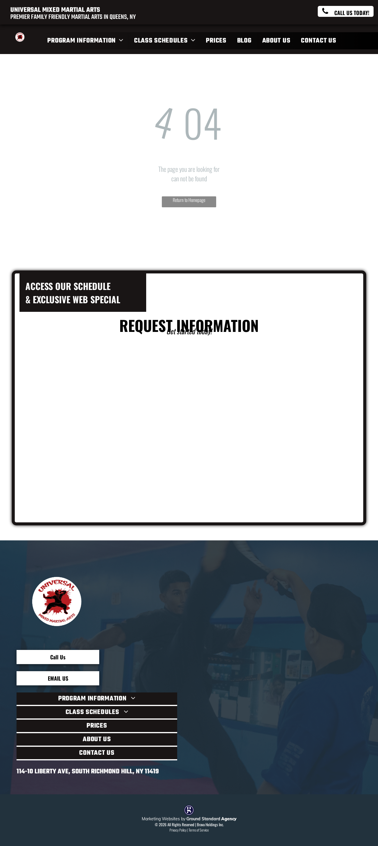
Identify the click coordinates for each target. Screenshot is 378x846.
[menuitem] (86, 41)
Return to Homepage (189, 199)
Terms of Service (199, 829)
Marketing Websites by (163, 818)
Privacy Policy (178, 829)
